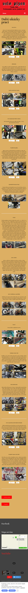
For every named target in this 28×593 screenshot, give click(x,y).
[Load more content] (9, 577)
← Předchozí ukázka (6, 497)
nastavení (22, 587)
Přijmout (4, 590)
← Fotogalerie (5, 504)
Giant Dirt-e (14, 27)
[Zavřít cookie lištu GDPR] (17, 590)
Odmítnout (12, 590)
